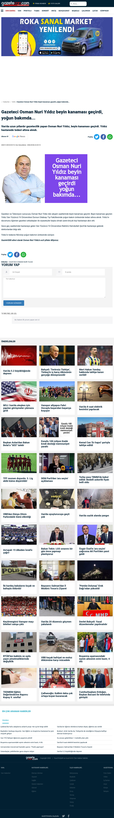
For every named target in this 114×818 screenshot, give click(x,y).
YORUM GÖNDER (13, 303)
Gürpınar (73, 798)
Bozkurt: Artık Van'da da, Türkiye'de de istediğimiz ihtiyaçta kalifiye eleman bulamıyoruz (82, 732)
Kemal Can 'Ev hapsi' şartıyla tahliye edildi (94, 444)
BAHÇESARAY (64, 11)
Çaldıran (73, 780)
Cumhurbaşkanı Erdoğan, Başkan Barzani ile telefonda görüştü (94, 695)
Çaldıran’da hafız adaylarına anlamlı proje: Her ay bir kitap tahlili (24, 727)
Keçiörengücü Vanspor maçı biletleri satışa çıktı (18, 623)
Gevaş (72, 795)
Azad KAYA (70, 758)
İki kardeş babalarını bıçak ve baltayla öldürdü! (19, 587)
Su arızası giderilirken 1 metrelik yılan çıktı (72, 738)
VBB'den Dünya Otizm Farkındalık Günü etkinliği (17, 515)
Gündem (5, 720)
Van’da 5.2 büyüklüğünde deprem (16, 372)
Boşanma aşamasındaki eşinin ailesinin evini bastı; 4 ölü (94, 659)
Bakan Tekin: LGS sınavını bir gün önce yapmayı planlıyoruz (57, 551)
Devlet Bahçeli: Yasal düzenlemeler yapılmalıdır (93, 623)
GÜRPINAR (104, 11)
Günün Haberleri (38, 784)
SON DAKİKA (10, 11)
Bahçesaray (74, 773)
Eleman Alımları (37, 773)
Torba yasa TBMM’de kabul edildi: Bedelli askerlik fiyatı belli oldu (94, 480)
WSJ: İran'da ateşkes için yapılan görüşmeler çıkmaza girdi (18, 408)
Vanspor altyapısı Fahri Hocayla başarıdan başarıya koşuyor (56, 408)
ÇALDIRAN (86, 11)
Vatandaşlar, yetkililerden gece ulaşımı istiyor (17, 751)
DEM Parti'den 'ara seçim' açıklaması (54, 479)
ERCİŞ (53, 11)
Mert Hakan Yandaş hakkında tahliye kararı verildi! (91, 372)
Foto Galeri (108, 773)
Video (106, 777)
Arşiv (106, 784)
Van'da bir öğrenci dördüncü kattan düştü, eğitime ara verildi (79, 727)
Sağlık (34, 780)
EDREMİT (45, 11)
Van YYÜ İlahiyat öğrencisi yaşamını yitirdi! (16, 738)
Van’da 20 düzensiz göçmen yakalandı (56, 623)
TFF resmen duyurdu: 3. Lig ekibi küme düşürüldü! (18, 479)
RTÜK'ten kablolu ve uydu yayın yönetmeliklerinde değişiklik (17, 659)
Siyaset (34, 777)
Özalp (72, 806)
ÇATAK (95, 11)
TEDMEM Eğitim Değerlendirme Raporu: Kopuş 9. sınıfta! (15, 695)
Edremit (73, 788)
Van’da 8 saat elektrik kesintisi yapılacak (90, 408)
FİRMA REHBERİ (39, 3)
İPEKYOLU (27, 11)
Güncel (34, 788)
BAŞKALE (75, 11)
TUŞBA (36, 11)
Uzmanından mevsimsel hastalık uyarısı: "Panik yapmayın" (22, 747)
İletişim (106, 791)
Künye (106, 788)
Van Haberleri (5, 773)
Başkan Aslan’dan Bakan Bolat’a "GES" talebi (16, 444)
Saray (72, 802)
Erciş (72, 791)
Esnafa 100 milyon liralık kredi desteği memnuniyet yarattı (55, 444)
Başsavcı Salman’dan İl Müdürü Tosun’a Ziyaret (54, 587)
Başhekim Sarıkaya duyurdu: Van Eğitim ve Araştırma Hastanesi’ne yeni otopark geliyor (27, 732)
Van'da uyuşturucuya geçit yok (55, 515)
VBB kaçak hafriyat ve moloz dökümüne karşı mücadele (56, 659)
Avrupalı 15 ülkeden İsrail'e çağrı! (17, 551)
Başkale (73, 777)
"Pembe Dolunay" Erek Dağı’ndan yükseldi (91, 587)
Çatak (72, 784)
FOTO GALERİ (54, 3)
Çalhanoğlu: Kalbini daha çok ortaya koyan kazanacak (57, 694)
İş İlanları (107, 780)
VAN (19, 11)
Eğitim (34, 791)
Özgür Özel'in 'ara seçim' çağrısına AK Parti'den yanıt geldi (94, 551)
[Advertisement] (56, 82)
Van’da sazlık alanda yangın (94, 515)
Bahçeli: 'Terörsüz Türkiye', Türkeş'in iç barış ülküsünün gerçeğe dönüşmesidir (56, 372)
